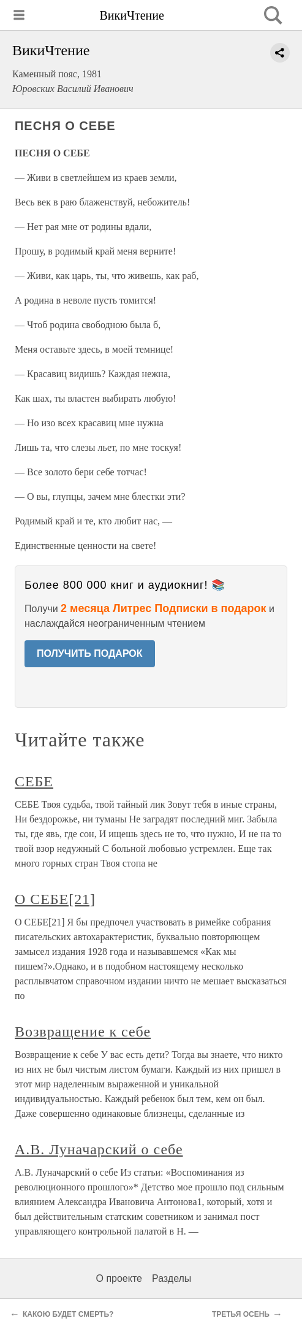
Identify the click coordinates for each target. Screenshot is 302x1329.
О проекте (119, 1278)
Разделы (171, 1278)
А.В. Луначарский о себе (99, 1149)
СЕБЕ (34, 781)
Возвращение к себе (83, 1032)
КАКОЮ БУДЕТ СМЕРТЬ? (68, 1314)
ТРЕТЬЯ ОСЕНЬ (241, 1314)
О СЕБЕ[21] (55, 899)
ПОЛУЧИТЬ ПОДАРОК (90, 653)
